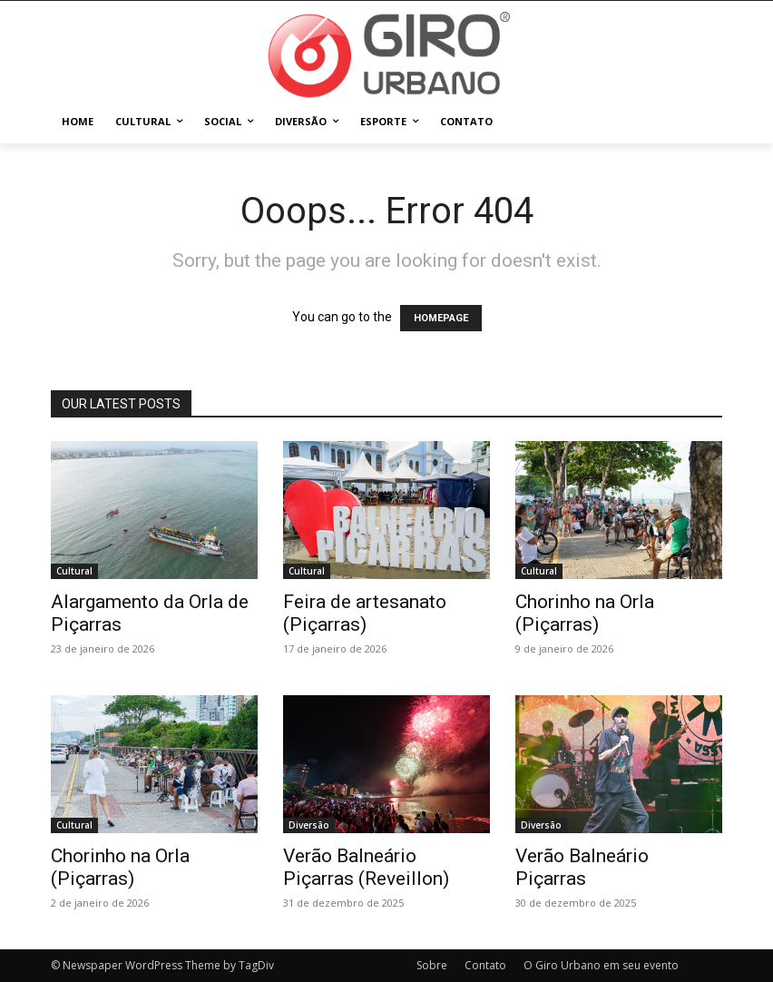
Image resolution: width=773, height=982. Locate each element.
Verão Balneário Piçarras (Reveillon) (366, 867)
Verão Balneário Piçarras (582, 867)
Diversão (309, 825)
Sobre (431, 965)
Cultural (74, 571)
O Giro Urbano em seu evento (601, 965)
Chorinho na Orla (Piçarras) (584, 613)
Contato (485, 965)
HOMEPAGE (441, 318)
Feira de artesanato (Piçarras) (364, 613)
